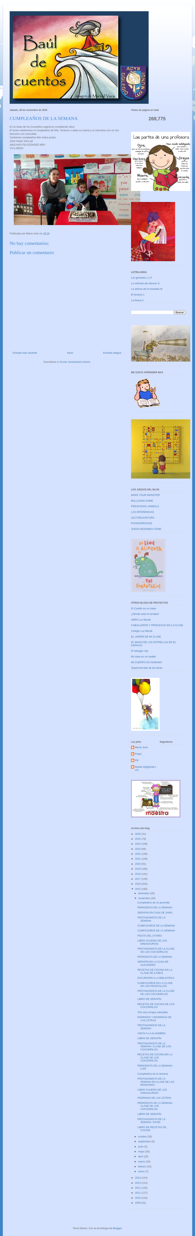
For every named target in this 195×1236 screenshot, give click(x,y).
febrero (142, 1166)
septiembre (145, 1141)
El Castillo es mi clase (143, 608)
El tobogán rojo (139, 650)
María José (141, 747)
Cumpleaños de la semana (152, 1073)
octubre (142, 1136)
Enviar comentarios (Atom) (75, 361)
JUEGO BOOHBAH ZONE (146, 528)
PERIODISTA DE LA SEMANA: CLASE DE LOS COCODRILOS (155, 1106)
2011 (138, 1192)
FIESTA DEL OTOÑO (149, 935)
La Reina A (137, 300)
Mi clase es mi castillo (143, 656)
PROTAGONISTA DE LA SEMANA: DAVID (151, 1121)
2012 (138, 1187)
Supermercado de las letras (146, 667)
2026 (138, 833)
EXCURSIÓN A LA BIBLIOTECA (155, 977)
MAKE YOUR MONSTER (145, 495)
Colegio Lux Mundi (141, 630)
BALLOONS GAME (142, 500)
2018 (138, 873)
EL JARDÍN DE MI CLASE (146, 636)
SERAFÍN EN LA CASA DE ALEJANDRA (152, 963)
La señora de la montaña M (146, 288)
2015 (138, 888)
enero (141, 1171)
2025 (138, 838)
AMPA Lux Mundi (141, 619)
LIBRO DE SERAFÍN (149, 999)
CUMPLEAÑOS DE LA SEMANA (156, 925)
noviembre (144, 898)
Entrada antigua (112, 352)
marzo (142, 1161)
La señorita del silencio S (145, 283)
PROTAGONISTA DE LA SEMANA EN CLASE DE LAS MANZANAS (155, 1081)
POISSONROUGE (141, 523)
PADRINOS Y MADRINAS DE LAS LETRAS (154, 1019)
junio (141, 1146)
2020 (138, 863)
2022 (138, 853)
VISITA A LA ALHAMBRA (151, 1033)
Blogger (117, 1228)
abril (141, 1156)
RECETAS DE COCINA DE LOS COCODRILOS (155, 1006)
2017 (138, 878)
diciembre (144, 893)
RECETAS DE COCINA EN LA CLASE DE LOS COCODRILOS (154, 1057)
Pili (136, 760)
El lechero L (138, 294)
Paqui (138, 753)
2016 (138, 883)
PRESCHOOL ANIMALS (145, 506)
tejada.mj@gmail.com (145, 768)
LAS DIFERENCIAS (142, 511)
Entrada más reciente (25, 352)
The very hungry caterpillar (152, 1012)
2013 (138, 1182)
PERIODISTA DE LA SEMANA (154, 907)
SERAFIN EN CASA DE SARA (154, 912)
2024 (138, 843)
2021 (138, 858)
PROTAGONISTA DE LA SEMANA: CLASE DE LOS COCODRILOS (154, 1046)
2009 (138, 1202)
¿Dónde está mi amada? (145, 613)
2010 (138, 1197)
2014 (138, 1177)
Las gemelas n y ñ (141, 277)
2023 (138, 848)
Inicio (70, 352)
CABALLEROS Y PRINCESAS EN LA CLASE (157, 625)
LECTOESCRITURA (142, 517)
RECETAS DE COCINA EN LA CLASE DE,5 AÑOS (154, 971)
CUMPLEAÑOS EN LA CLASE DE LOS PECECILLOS (154, 985)
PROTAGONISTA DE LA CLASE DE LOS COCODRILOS (155, 950)
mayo (141, 1151)
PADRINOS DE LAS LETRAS (154, 1097)
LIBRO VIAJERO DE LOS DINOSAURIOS (152, 942)
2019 (138, 868)
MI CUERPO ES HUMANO (146, 662)
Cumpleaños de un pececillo (153, 902)
